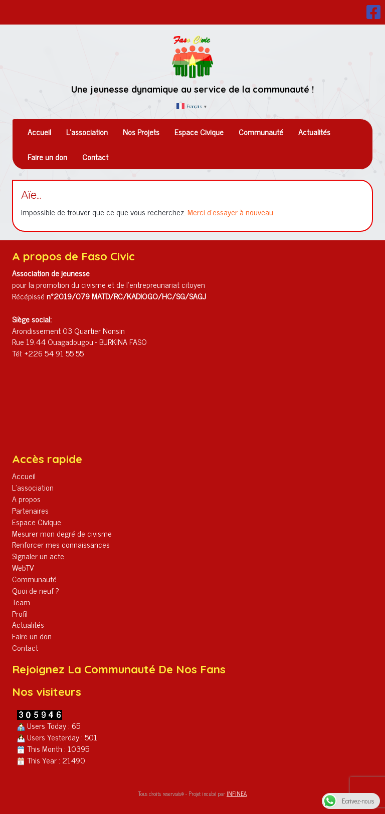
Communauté (261, 131)
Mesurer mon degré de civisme (62, 533)
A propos (26, 498)
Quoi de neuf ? (35, 590)
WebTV (23, 567)
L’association (87, 131)
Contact (95, 156)
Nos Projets (141, 131)
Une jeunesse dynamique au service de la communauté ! (192, 89)
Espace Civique (199, 131)
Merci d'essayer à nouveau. (231, 211)
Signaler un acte (38, 555)
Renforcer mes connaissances (61, 544)
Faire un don (47, 156)
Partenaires (30, 510)
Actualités (314, 131)
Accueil (39, 131)
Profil (20, 613)
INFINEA (237, 793)
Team (21, 601)
